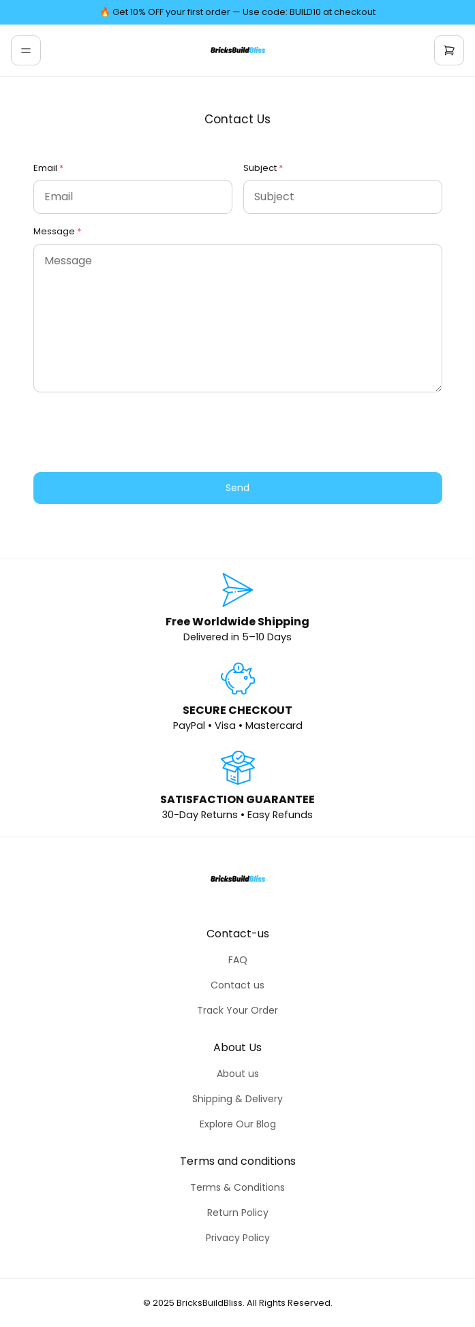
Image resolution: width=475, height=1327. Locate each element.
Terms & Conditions (237, 1187)
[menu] (26, 50)
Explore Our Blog (238, 1124)
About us (238, 1073)
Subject (260, 167)
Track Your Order (237, 1010)
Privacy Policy (238, 1238)
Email (45, 167)
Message (54, 231)
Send (237, 488)
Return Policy (238, 1212)
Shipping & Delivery (237, 1099)
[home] (238, 51)
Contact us (237, 985)
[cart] (449, 50)
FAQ (237, 960)
